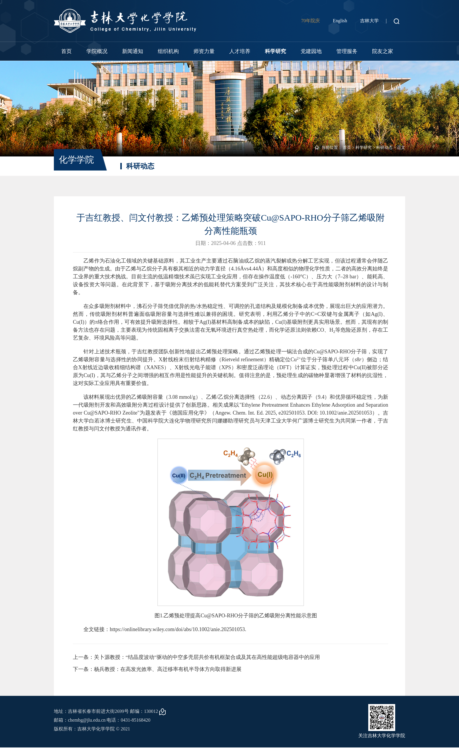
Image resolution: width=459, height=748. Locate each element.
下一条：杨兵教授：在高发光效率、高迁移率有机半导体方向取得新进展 (157, 669)
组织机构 (168, 51)
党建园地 (311, 51)
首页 (66, 51)
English (340, 20)
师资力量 (204, 51)
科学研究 (275, 51)
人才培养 (239, 51)
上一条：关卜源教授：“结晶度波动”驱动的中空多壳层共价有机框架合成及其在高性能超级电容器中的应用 (196, 657)
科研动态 (384, 147)
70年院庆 (310, 20)
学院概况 (96, 51)
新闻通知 (132, 51)
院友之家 (382, 51)
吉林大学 (369, 20)
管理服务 (346, 51)
